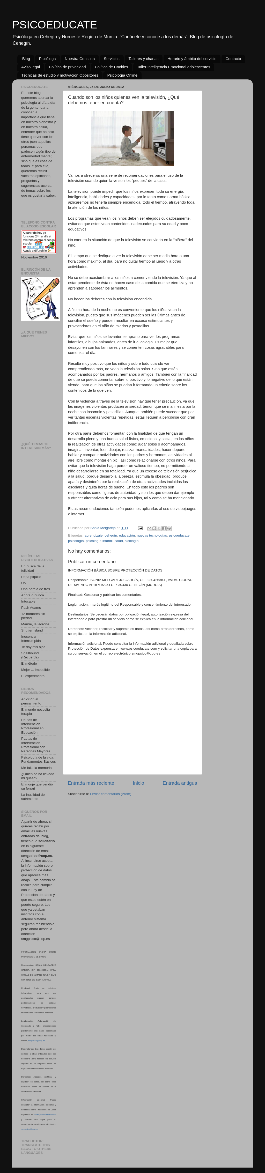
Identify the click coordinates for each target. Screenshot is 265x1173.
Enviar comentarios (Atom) (110, 794)
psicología (76, 541)
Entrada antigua (180, 783)
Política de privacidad (67, 67)
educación (127, 535)
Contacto (233, 58)
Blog (26, 58)
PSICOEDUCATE (54, 25)
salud (118, 541)
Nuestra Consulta (80, 58)
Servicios (112, 58)
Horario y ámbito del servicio (191, 58)
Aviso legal (30, 67)
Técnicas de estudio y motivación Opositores (59, 75)
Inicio (138, 783)
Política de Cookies (111, 67)
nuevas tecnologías (152, 535)
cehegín (111, 535)
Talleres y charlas (144, 58)
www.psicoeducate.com (45, 1114)
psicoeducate (179, 535)
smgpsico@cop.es (36, 1041)
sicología (131, 541)
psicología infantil (99, 541)
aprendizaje (94, 535)
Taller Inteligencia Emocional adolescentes (173, 67)
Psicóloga (47, 58)
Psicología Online (122, 75)
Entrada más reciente (91, 783)
